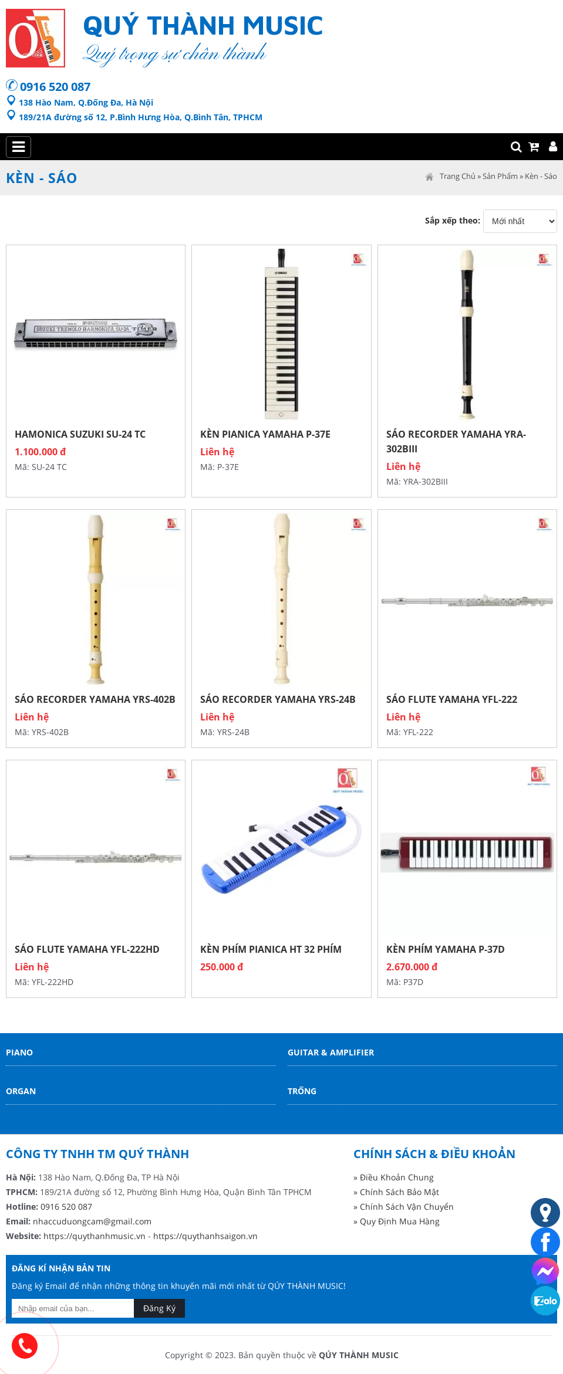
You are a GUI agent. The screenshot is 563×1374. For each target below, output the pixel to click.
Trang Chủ (458, 176)
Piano (19, 1052)
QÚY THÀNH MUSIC (359, 1355)
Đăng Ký (159, 1308)
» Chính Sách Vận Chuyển (403, 1206)
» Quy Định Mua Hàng (396, 1221)
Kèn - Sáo (541, 176)
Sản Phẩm (500, 176)
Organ (21, 1091)
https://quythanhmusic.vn (94, 1235)
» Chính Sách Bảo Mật (396, 1191)
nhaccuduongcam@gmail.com (92, 1221)
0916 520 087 (55, 86)
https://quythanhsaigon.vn (205, 1235)
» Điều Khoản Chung (393, 1177)
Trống (302, 1091)
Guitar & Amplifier (331, 1052)
